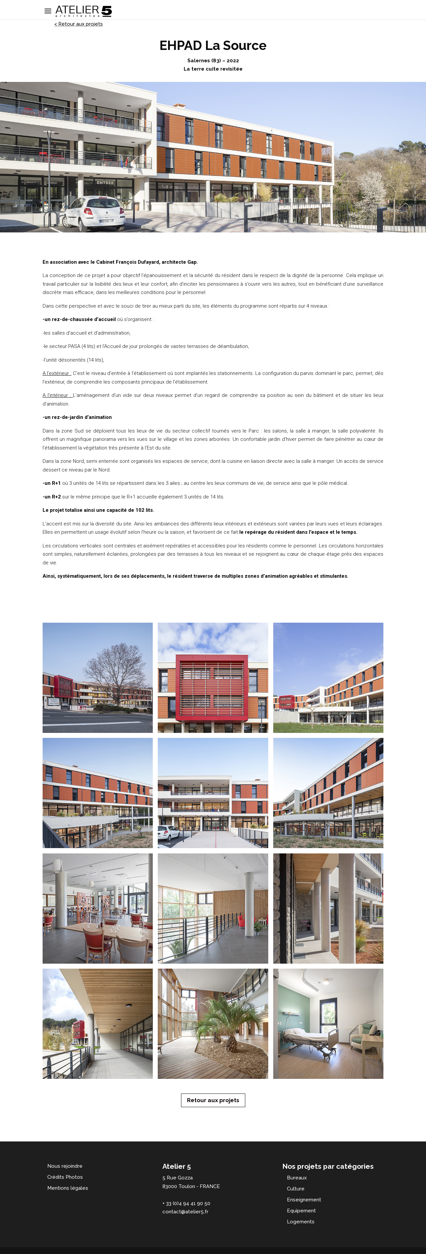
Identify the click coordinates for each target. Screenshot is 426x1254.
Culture (296, 1189)
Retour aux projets (213, 1100)
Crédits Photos (65, 1177)
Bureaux (297, 1178)
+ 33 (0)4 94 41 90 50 (186, 1203)
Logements (301, 1222)
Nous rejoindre (65, 1166)
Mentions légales (67, 1188)
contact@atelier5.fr (185, 1212)
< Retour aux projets (78, 24)
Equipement (301, 1211)
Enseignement (304, 1200)
